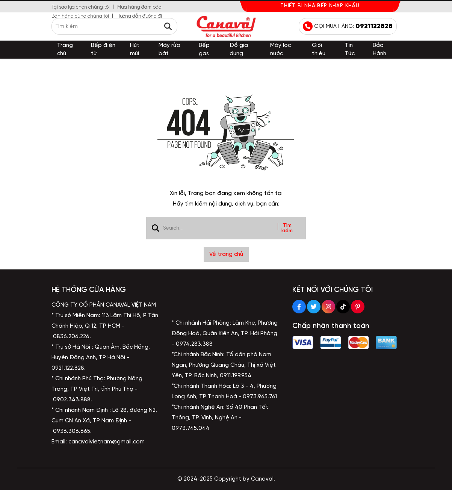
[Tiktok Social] (343, 306)
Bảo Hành (379, 49)
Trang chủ (65, 49)
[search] (114, 26)
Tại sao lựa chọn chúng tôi (80, 7)
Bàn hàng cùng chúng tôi (80, 16)
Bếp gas (204, 49)
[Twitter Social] (313, 306)
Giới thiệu (318, 49)
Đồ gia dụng (239, 49)
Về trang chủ (226, 254)
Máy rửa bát (169, 49)
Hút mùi (134, 49)
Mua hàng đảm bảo (139, 7)
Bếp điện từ (103, 49)
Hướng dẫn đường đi (139, 16)
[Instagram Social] (328, 306)
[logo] (226, 26)
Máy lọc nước (280, 49)
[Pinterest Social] (357, 306)
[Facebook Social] (299, 306)
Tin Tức (350, 49)
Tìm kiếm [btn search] (287, 228)
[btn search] (168, 26)
